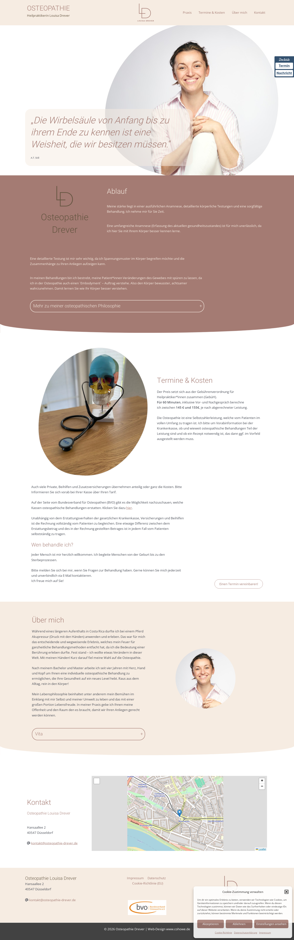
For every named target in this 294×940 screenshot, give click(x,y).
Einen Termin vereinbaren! (238, 584)
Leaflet (261, 849)
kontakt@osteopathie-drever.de (54, 843)
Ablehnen (239, 924)
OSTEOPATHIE (48, 8)
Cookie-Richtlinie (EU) (167, 878)
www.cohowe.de (178, 924)
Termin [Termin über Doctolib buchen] (284, 66)
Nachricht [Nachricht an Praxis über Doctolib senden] (284, 73)
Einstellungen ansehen (271, 924)
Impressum (265, 932)
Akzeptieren (210, 924)
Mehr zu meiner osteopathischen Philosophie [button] (76, 306)
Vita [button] (39, 734)
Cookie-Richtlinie (223, 932)
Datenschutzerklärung (245, 932)
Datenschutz (140, 878)
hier (129, 508)
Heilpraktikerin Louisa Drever (48, 15)
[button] (286, 892)
